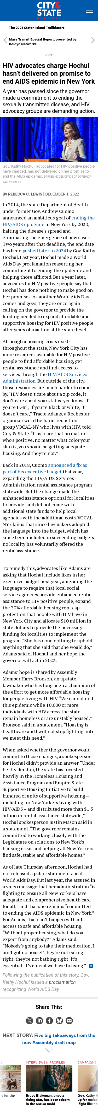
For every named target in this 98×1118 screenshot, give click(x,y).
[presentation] (5, 1085)
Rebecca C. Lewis (25, 194)
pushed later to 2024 (44, 250)
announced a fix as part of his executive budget (45, 468)
